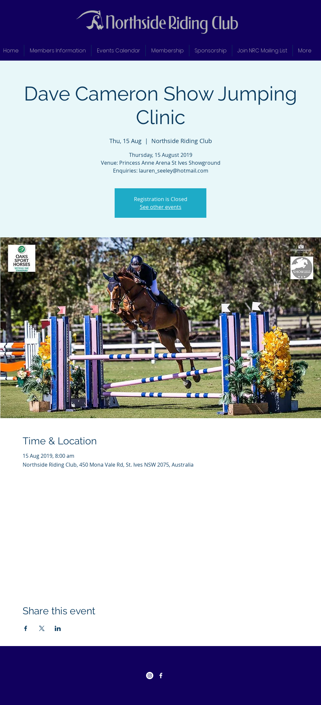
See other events (160, 207)
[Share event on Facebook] (26, 628)
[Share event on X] (42, 628)
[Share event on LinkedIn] (58, 628)
